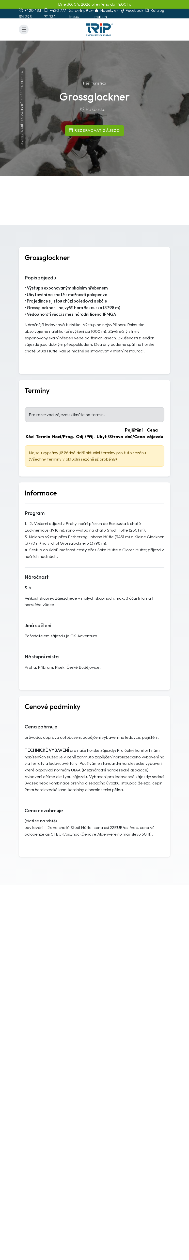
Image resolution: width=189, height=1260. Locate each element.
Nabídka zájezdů (22, 116)
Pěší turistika (22, 84)
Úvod (22, 140)
